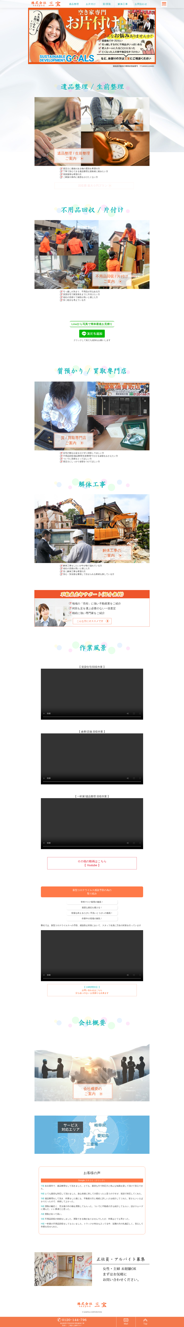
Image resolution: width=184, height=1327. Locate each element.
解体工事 (123, 4)
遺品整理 (74, 4)
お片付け (91, 4)
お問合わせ (141, 4)
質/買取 (107, 4)
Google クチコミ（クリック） (92, 1180)
